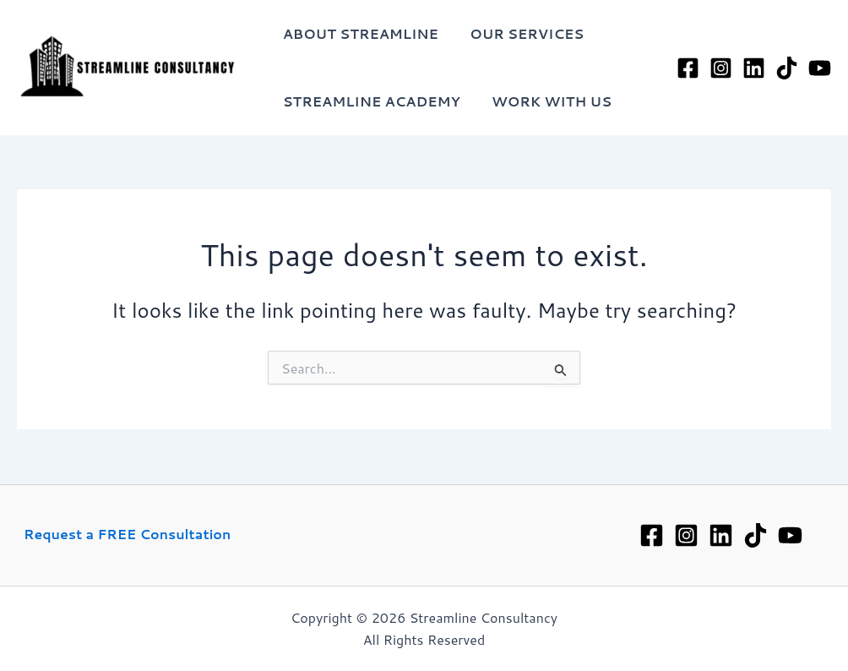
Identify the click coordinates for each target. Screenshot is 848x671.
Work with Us (545, 101)
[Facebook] (688, 68)
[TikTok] (786, 68)
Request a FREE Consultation (127, 533)
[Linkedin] (721, 535)
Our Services (520, 33)
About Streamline (358, 33)
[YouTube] (819, 68)
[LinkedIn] (753, 68)
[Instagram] (720, 68)
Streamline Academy (369, 101)
